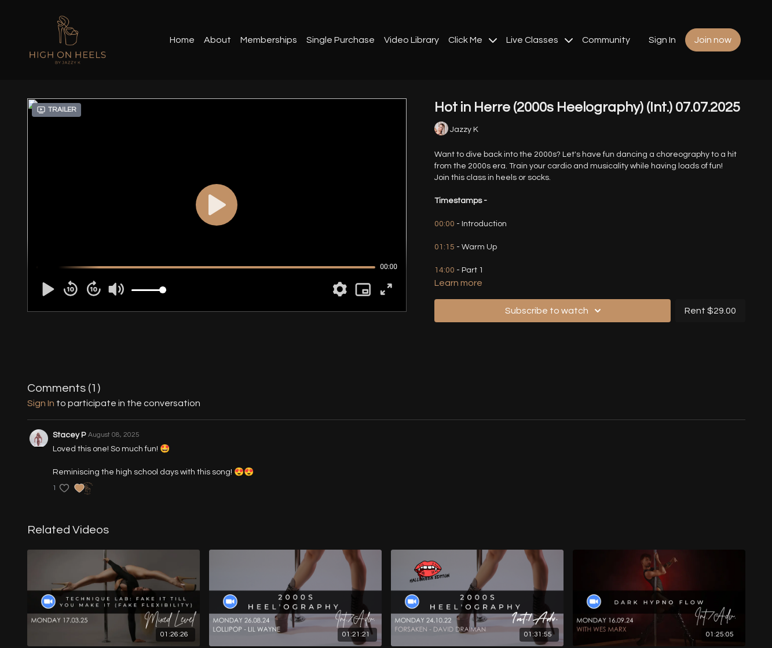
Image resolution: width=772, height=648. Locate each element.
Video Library (411, 40)
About (217, 40)
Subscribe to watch (555, 311)
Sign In (662, 40)
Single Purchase (340, 40)
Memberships (268, 40)
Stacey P (69, 435)
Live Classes (539, 40)
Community (606, 40)
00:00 (444, 224)
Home (182, 40)
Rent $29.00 (710, 310)
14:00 (444, 270)
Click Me (472, 40)
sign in (40, 403)
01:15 (445, 247)
